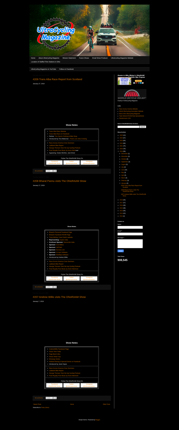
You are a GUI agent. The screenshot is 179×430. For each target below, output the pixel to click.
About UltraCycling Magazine (49, 58)
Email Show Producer (100, 58)
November (124, 156)
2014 (121, 210)
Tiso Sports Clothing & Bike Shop (66, 136)
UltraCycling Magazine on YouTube (43, 69)
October (124, 159)
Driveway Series (54, 359)
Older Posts (106, 404)
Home (33, 58)
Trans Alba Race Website (57, 131)
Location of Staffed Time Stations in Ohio (45, 62)
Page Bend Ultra (54, 354)
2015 (121, 208)
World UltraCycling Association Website (131, 111)
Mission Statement (69, 58)
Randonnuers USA (125, 118)
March (123, 178)
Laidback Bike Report (56, 145)
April (122, 175)
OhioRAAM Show (54, 163)
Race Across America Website (128, 109)
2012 (121, 216)
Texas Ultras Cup (55, 356)
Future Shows (84, 58)
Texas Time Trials (55, 351)
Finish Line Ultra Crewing (78, 139)
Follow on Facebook (66, 69)
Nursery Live (60, 250)
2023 (121, 140)
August (123, 164)
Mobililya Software (62, 255)
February (124, 180)
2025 (121, 135)
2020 (121, 148)
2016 (121, 205)
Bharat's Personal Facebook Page (60, 232)
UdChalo (59, 247)
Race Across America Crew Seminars (61, 143)
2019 (121, 151)
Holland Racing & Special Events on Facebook (64, 361)
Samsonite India (69, 242)
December (124, 153)
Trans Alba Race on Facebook (59, 134)
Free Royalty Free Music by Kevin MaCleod (63, 269)
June (123, 170)
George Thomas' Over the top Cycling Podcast (64, 148)
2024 (121, 138)
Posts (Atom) (45, 407)
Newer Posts (37, 404)
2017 (121, 202)
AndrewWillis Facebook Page (59, 349)
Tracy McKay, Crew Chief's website (61, 237)
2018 (121, 200)
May (122, 172)
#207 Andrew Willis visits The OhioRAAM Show (59, 297)
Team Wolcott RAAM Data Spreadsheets (131, 116)
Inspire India (64, 240)
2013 (121, 213)
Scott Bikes (60, 245)
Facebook (54, 161)
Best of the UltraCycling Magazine (129, 113)
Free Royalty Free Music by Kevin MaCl (62, 150)
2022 (121, 143)
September (124, 162)
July (122, 167)
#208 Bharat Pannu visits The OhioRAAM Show (59, 181)
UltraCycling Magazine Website (122, 58)
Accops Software (62, 252)
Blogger (97, 420)
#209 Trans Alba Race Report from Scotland (57, 79)
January (124, 183)
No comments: (39, 171)
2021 (121, 146)
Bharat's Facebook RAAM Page (59, 235)
